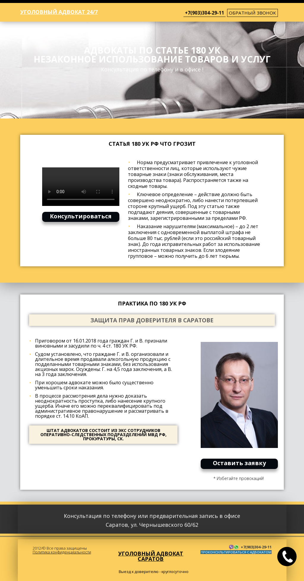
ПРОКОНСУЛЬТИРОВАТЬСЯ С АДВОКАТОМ (236, 552)
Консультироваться (81, 216)
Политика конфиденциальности (62, 552)
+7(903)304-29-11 (204, 13)
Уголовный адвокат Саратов (150, 556)
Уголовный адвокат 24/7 (59, 11)
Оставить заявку (239, 463)
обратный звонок (252, 13)
